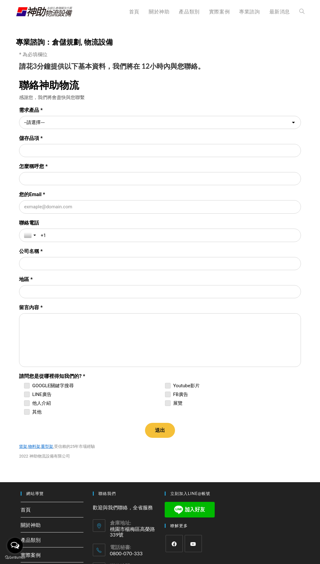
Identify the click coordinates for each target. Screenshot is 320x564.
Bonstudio (180, 524)
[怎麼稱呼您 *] (88, 150)
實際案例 (31, 442)
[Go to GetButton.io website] (15, 558)
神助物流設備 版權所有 (150, 524)
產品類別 (31, 427)
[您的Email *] (232, 151)
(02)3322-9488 (126, 503)
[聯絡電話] (96, 179)
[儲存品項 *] (232, 122)
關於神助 (31, 412)
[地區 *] (88, 207)
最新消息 (31, 472)
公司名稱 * (175, 167)
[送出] (160, 317)
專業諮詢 (31, 457)
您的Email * (176, 138)
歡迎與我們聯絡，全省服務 (123, 395)
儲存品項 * (175, 110)
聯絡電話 (29, 167)
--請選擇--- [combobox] (34, 122)
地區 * (25, 195)
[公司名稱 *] (232, 179)
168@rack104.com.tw (132, 481)
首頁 (26, 397)
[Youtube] (193, 431)
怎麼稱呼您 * (33, 138)
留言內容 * (175, 195)
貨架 (23, 334)
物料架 (34, 334)
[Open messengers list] (15, 545)
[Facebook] (174, 431)
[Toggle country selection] (30, 179)
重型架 (47, 334)
